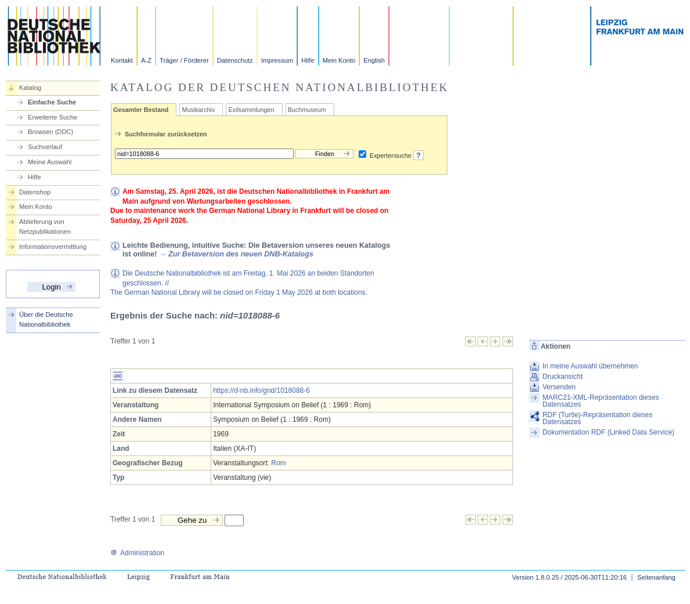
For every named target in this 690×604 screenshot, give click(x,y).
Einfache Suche (52, 102)
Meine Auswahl (49, 161)
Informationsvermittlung (52, 246)
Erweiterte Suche (52, 117)
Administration (137, 553)
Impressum (277, 60)
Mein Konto (339, 60)
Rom (278, 463)
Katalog (30, 87)
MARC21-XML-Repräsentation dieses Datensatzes (601, 400)
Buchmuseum (307, 109)
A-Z (146, 60)
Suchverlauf (45, 146)
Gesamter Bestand (140, 109)
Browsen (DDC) (50, 131)
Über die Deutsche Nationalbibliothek (46, 319)
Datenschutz (235, 60)
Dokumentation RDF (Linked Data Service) (608, 432)
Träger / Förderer (184, 60)
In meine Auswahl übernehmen (590, 366)
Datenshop (34, 192)
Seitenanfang (656, 577)
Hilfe (307, 60)
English (374, 60)
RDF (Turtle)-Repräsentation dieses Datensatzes (598, 418)
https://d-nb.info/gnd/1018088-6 (261, 390)
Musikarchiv (198, 109)
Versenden (559, 387)
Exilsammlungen (251, 109)
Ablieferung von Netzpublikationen (45, 226)
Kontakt (122, 60)
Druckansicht (563, 376)
